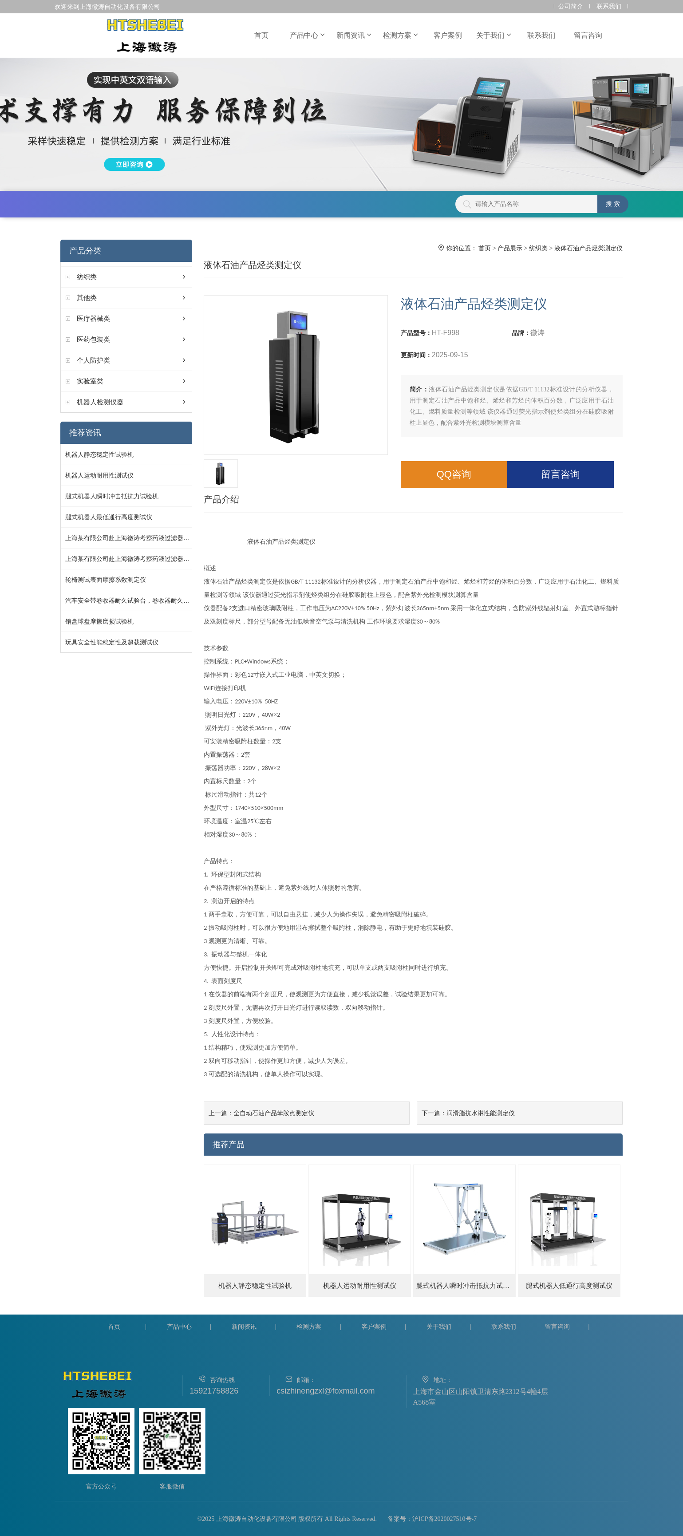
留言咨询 (588, 35)
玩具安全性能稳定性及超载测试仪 (111, 642)
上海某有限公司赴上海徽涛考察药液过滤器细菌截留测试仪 (146, 537)
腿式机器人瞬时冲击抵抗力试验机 (111, 496)
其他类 (87, 297)
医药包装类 (93, 339)
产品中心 (308, 35)
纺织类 (87, 276)
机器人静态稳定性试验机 (99, 454)
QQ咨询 (454, 474)
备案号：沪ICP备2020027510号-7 (432, 1519)
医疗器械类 (93, 318)
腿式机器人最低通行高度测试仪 (108, 517)
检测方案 (401, 35)
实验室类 (90, 381)
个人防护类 (93, 360)
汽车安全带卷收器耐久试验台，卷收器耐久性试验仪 (136, 600)
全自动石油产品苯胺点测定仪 (273, 1113)
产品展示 (509, 248)
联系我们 (608, 6)
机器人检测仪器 (100, 402)
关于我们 (494, 35)
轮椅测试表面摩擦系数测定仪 (105, 579)
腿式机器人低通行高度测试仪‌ (569, 1285)
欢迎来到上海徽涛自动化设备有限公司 (107, 6)
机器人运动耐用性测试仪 (99, 475)
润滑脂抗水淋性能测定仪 (480, 1113)
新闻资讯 (354, 35)
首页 (261, 35)
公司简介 (570, 6)
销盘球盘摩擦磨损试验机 (99, 621)
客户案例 (448, 35)
